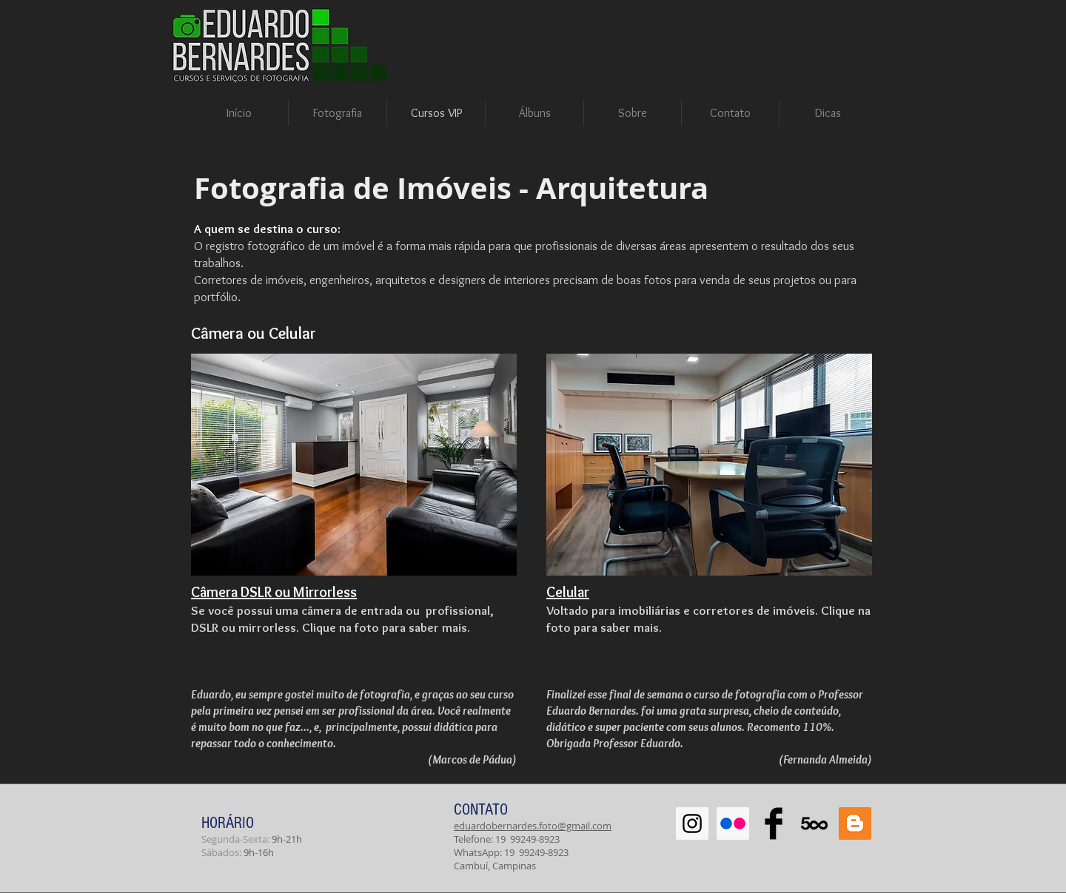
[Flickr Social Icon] (733, 823)
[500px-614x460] (814, 823)
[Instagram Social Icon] (692, 823)
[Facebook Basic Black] (773, 823)
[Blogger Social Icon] (855, 823)
